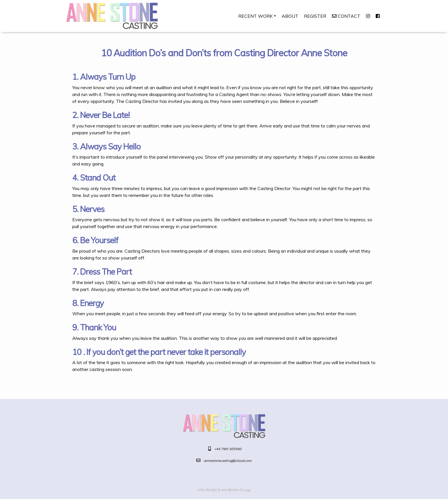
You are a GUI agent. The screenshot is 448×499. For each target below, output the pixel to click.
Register (315, 16)
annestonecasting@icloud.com (228, 460)
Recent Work (255, 16)
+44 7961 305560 (228, 448)
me (247, 489)
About (290, 16)
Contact (346, 16)
